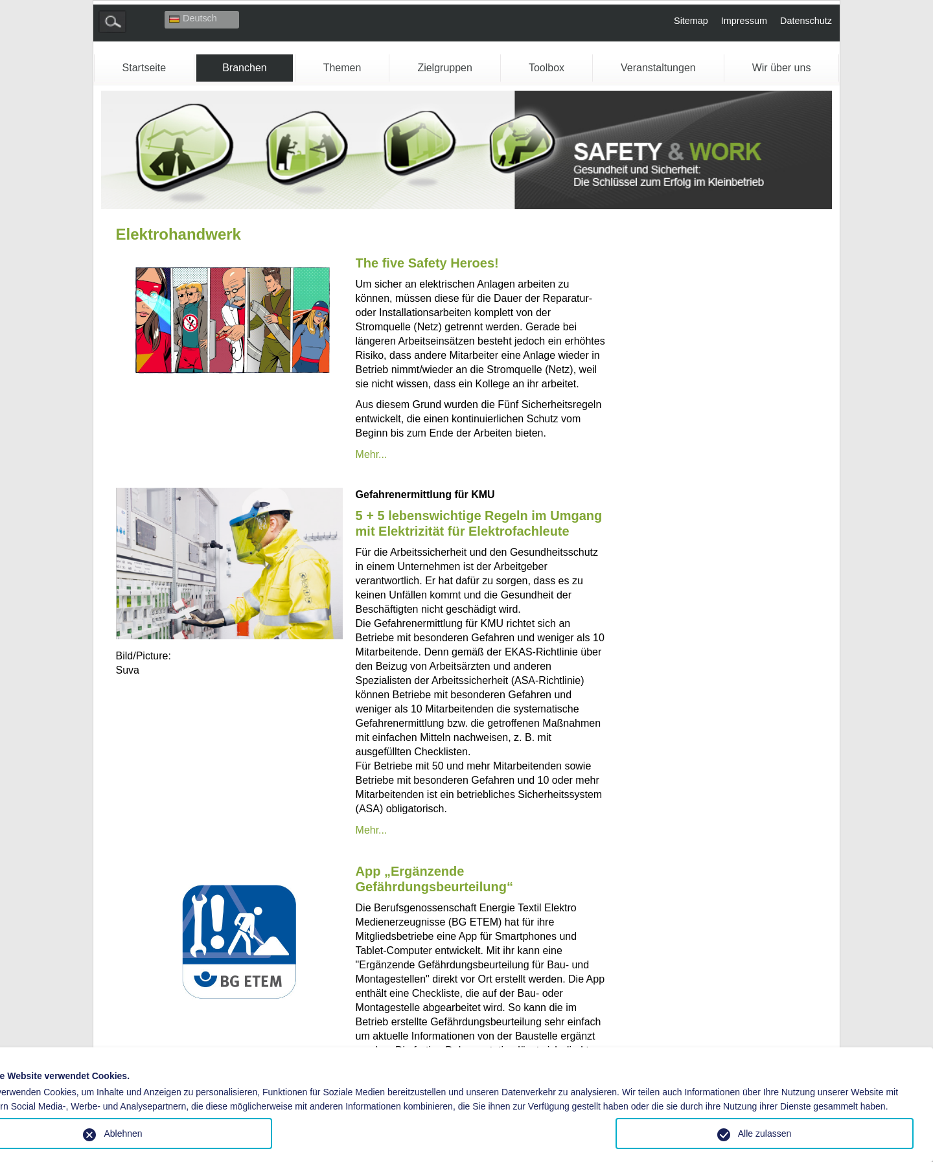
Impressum (744, 21)
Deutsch (193, 18)
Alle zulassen (765, 1133)
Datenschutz (806, 21)
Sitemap (691, 21)
